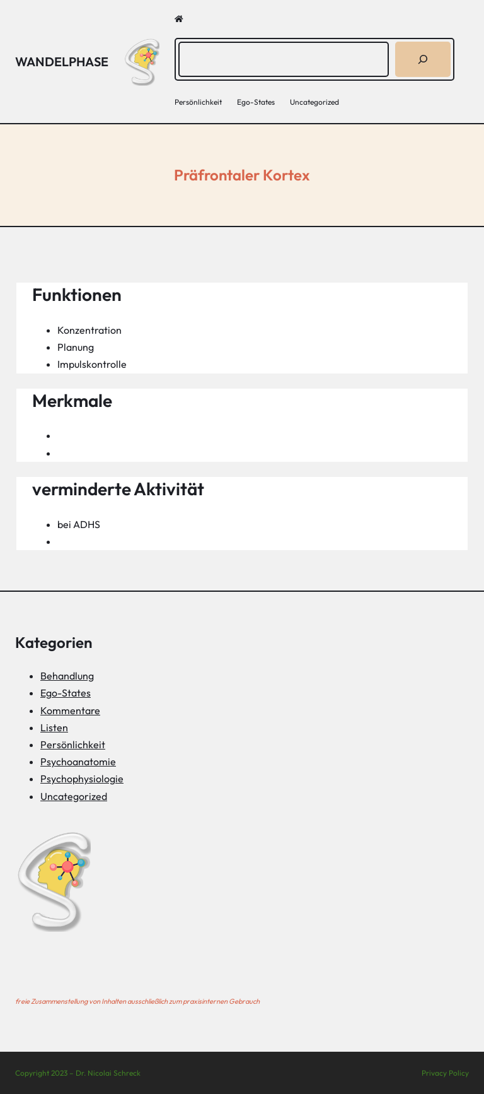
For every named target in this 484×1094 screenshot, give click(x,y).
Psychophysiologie (82, 778)
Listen (54, 727)
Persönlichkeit (72, 744)
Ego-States (65, 692)
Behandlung (67, 675)
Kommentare (70, 710)
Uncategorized (73, 796)
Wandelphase (61, 61)
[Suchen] (423, 59)
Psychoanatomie (78, 761)
